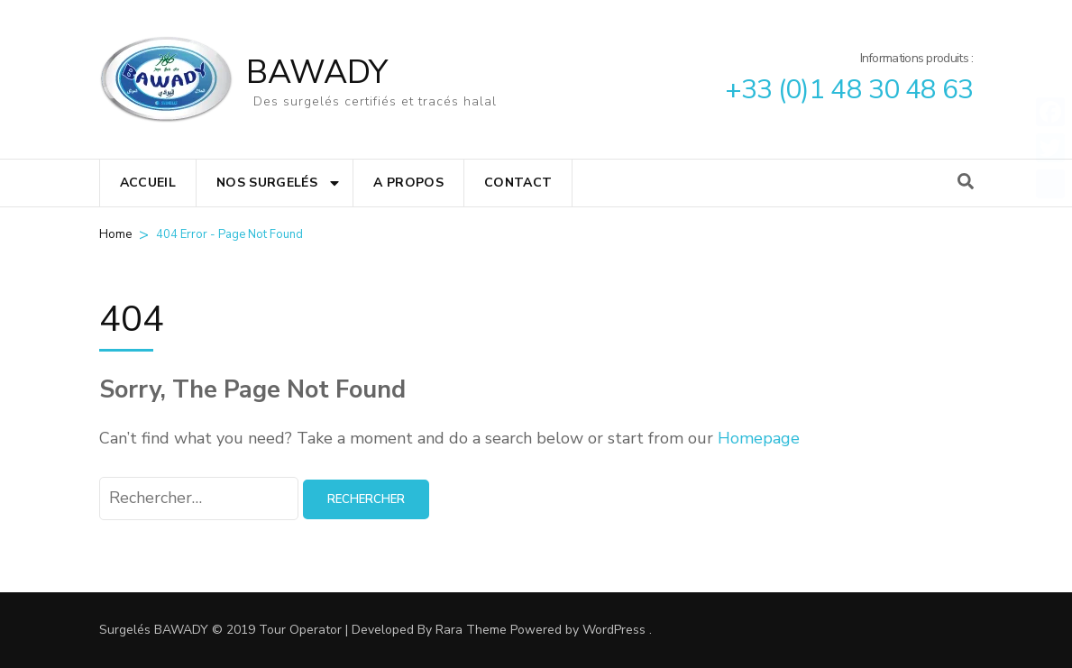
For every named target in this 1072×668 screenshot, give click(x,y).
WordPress (614, 629)
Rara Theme (471, 629)
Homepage (759, 438)
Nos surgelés (266, 182)
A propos (408, 182)
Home (115, 234)
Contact (518, 182)
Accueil (148, 182)
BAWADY (317, 72)
